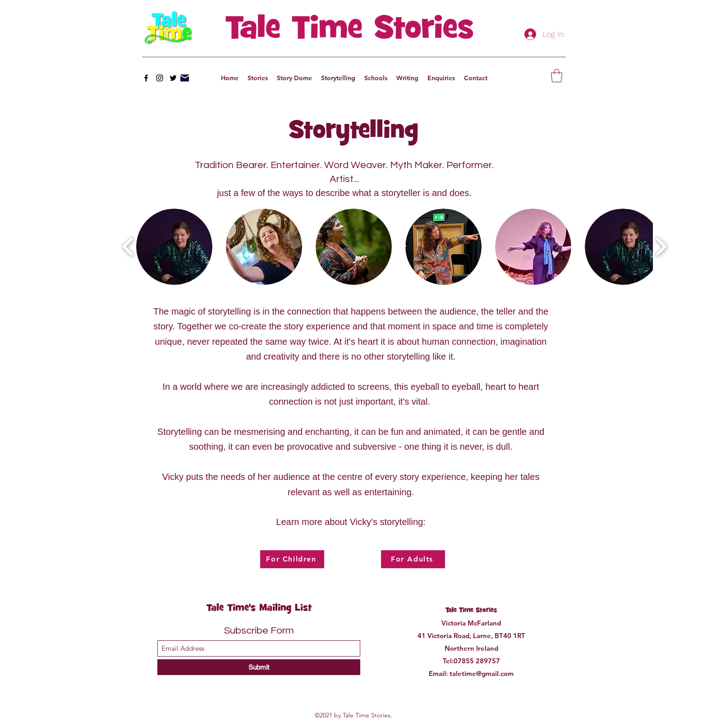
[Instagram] (159, 77)
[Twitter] (173, 77)
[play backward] (128, 246)
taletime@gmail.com (482, 673)
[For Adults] (413, 559)
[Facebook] (146, 77)
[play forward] (661, 246)
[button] (556, 75)
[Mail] (184, 77)
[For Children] (292, 559)
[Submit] (258, 667)
